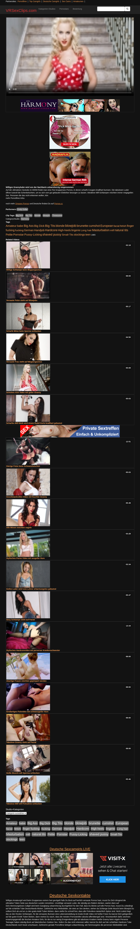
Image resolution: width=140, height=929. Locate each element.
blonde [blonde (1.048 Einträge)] (60, 225)
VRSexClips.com (21, 10)
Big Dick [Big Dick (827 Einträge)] (39, 225)
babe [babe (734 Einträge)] (20, 225)
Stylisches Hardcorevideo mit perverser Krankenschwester (33, 650)
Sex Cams (66, 1)
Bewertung (77, 9)
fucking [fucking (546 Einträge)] (19, 230)
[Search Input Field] (111, 9)
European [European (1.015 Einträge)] (106, 225)
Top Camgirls (34, 1)
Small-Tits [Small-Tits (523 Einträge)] (67, 234)
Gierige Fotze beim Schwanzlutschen (23, 466)
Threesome (57, 215)
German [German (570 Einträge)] (29, 230)
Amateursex (78, 1)
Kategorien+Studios (47, 9)
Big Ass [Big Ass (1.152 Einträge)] (29, 225)
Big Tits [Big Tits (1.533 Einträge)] (50, 225)
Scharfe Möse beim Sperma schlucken (23, 331)
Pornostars (64, 9)
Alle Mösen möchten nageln (19, 527)
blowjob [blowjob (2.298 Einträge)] (70, 225)
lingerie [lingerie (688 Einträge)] (75, 230)
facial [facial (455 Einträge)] (117, 225)
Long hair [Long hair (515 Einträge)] (86, 230)
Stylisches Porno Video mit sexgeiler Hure (25, 558)
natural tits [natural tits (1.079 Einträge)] (121, 230)
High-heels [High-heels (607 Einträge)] (64, 230)
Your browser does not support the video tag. (70, 56)
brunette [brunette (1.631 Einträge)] (82, 225)
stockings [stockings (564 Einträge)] (79, 234)
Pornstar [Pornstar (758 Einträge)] (18, 234)
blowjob (46, 215)
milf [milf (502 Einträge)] (112, 230)
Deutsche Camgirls (51, 1)
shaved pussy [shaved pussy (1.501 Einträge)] (51, 234)
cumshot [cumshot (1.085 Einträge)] (94, 225)
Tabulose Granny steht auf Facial (21, 742)
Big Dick (19, 215)
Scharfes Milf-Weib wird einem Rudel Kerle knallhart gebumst (34, 423)
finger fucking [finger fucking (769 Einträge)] (31, 828)
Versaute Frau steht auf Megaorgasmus (24, 362)
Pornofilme (22, 1)
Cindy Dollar (22, 209)
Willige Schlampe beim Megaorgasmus (24, 270)
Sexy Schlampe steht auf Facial (20, 620)
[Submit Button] (127, 9)
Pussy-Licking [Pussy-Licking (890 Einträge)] (33, 234)
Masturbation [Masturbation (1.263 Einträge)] (101, 230)
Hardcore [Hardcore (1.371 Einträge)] (51, 230)
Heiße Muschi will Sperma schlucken (23, 773)
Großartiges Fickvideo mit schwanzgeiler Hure (27, 712)
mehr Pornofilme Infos (15, 198)
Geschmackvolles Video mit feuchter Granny (26, 497)
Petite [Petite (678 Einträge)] (9, 234)
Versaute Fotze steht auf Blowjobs (21, 300)
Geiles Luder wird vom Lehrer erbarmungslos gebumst (31, 589)
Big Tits (29, 215)
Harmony (25, 219)
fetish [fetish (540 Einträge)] (123, 225)
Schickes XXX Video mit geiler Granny (23, 392)
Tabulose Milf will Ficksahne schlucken (24, 804)
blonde (37, 215)
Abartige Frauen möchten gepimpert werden (26, 681)
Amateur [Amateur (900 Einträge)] (11, 225)
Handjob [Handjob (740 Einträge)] (39, 230)
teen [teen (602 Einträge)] (88, 234)
